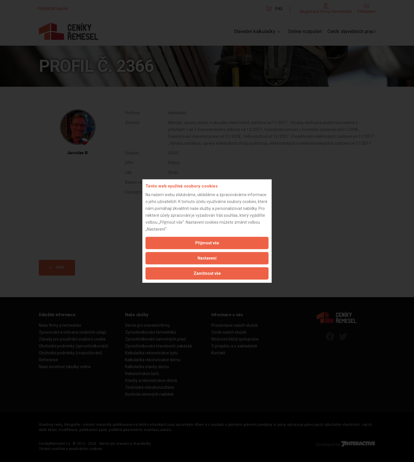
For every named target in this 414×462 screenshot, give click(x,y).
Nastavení (207, 258)
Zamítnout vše (207, 273)
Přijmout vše (207, 243)
